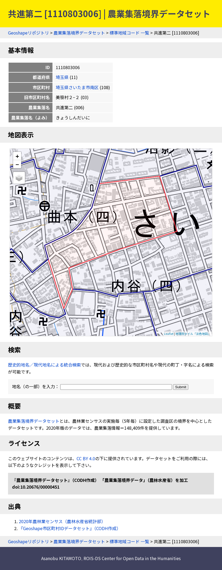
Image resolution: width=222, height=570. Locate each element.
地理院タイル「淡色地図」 (193, 333)
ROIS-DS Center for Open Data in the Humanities (132, 558)
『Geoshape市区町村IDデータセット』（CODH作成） (70, 528)
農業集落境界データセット (79, 32)
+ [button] (17, 156)
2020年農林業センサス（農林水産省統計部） (62, 521)
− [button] (17, 164)
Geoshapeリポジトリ (28, 32)
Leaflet (169, 333)
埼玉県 (62, 77)
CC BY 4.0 (86, 458)
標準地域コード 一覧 (129, 32)
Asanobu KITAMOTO (61, 558)
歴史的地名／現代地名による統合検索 (44, 364)
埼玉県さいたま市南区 (77, 87)
